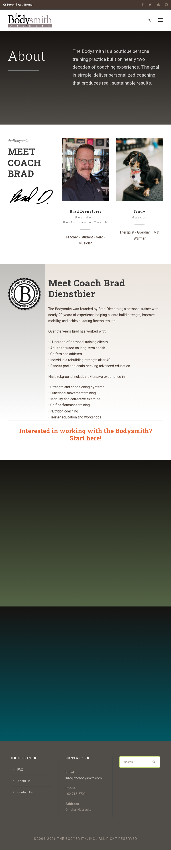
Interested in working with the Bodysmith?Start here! (85, 434)
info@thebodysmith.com (83, 778)
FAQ (20, 769)
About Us (23, 781)
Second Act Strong (18, 4)
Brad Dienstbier (85, 211)
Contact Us (25, 792)
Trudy (140, 211)
